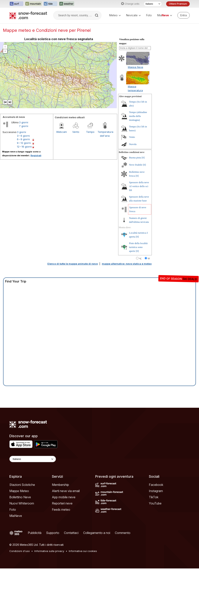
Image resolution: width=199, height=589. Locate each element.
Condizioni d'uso (19, 551)
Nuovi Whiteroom (21, 503)
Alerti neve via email (66, 491)
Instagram (156, 491)
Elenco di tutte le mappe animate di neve (72, 263)
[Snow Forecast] (28, 15)
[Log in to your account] (183, 15)
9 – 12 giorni (24, 142)
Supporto (52, 533)
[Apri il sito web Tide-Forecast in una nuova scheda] (50, 3)
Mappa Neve (135, 67)
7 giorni (23, 126)
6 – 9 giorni (23, 139)
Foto (149, 15)
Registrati (36, 155)
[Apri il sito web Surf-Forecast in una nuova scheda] (16, 3)
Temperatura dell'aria (105, 133)
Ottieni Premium (178, 3)
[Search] (97, 15)
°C (140, 258)
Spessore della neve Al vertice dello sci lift (139, 186)
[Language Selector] (32, 459)
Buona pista (135, 157)
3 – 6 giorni (23, 135)
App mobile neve (63, 497)
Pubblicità (34, 533)
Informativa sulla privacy (49, 551)
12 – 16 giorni (24, 146)
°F (149, 258)
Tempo (90, 131)
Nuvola (132, 144)
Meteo (115, 15)
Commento (122, 533)
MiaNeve (15, 516)
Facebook (156, 485)
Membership (60, 485)
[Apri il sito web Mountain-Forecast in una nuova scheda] (33, 3)
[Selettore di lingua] (152, 4)
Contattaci (71, 533)
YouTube (155, 503)
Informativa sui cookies (83, 551)
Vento (75, 131)
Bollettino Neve (20, 497)
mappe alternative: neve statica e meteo (127, 263)
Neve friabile (135, 164)
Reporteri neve (62, 503)
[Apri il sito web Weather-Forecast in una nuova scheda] (66, 3)
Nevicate (133, 15)
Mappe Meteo (19, 491)
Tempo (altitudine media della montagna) (138, 116)
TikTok (153, 497)
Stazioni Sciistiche (22, 485)
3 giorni (23, 122)
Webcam (61, 131)
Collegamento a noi (96, 533)
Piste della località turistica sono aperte (138, 247)
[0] (143, 157)
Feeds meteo (61, 509)
